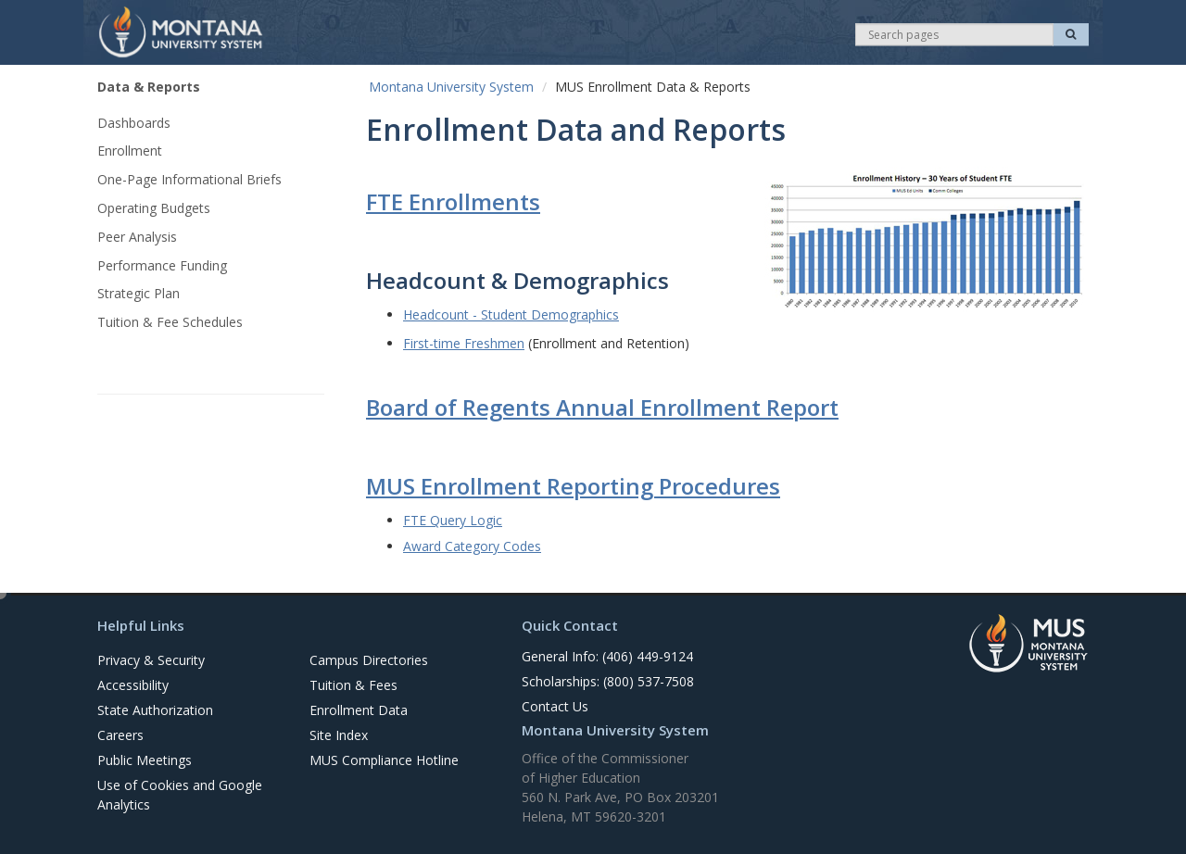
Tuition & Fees (353, 685)
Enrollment (129, 150)
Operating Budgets (153, 208)
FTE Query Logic (452, 520)
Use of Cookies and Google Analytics (179, 794)
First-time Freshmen (463, 343)
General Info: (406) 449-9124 (607, 656)
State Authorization (155, 710)
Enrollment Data (358, 710)
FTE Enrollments (453, 201)
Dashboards (133, 123)
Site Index (338, 735)
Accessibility (133, 685)
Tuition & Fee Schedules (170, 322)
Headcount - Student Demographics (511, 314)
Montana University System (451, 86)
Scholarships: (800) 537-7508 (608, 681)
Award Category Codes (472, 546)
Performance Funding (162, 265)
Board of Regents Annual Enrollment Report (602, 407)
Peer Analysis (137, 236)
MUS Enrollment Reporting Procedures (573, 486)
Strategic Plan (138, 293)
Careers (120, 735)
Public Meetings (144, 760)
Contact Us (555, 706)
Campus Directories (368, 660)
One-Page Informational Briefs (189, 179)
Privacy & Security (151, 660)
